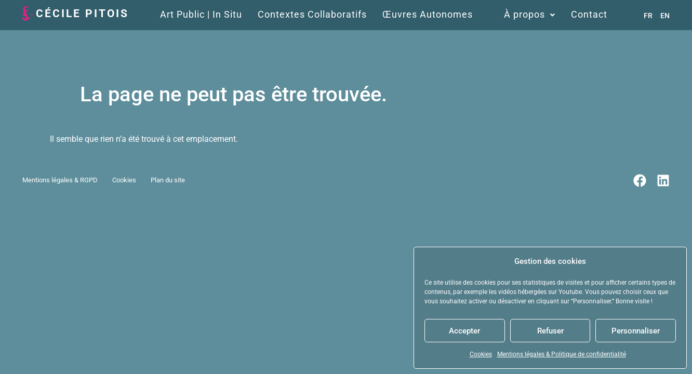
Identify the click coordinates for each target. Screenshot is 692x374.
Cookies (481, 354)
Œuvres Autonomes (427, 14)
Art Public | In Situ (201, 14)
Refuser (550, 331)
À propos (529, 14)
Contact (589, 14)
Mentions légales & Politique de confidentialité (561, 354)
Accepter (464, 331)
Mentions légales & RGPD (60, 180)
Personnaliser (635, 331)
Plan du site (168, 180)
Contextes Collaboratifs (312, 14)
